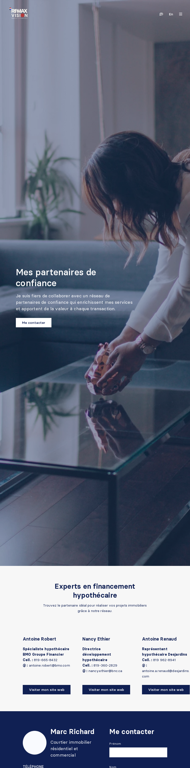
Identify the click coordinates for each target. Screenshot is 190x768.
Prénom (115, 743)
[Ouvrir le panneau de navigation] (179, 14)
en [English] (171, 14)
